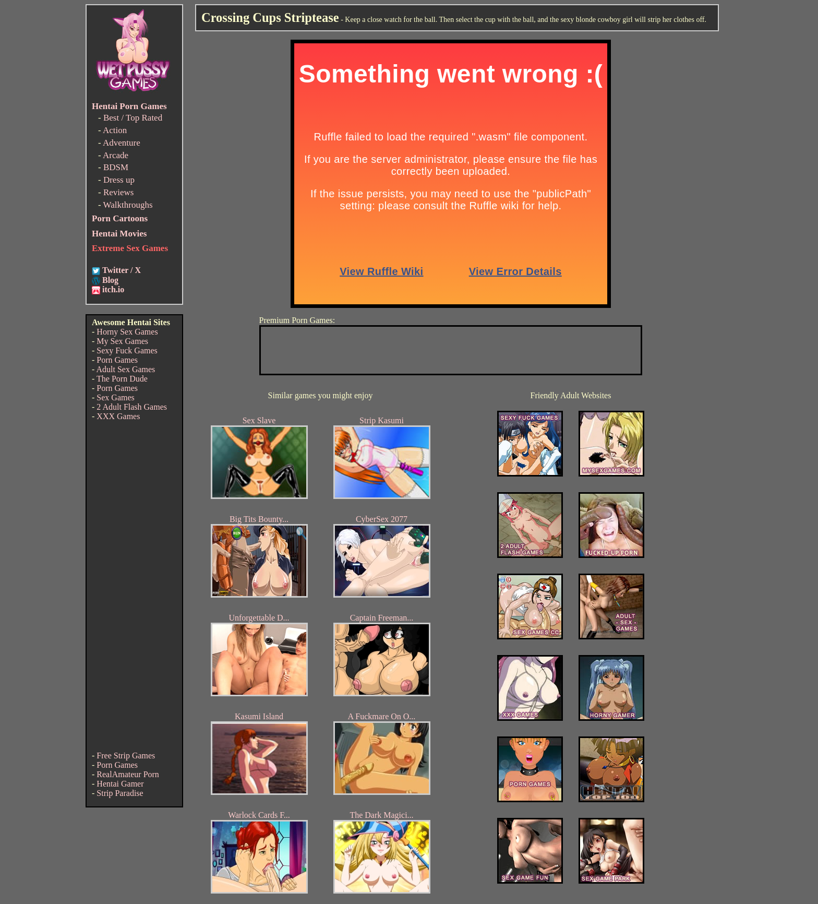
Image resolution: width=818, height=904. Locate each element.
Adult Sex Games (125, 369)
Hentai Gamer (120, 783)
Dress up (119, 180)
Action (115, 130)
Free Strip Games (126, 755)
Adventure (121, 143)
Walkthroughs (128, 205)
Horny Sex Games (127, 331)
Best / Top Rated (132, 118)
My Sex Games (122, 341)
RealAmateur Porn (128, 774)
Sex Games (115, 397)
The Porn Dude (122, 378)
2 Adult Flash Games (132, 406)
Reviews (118, 192)
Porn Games (117, 359)
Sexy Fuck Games (127, 350)
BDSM (115, 167)
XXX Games (118, 416)
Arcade (115, 155)
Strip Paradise (120, 793)
